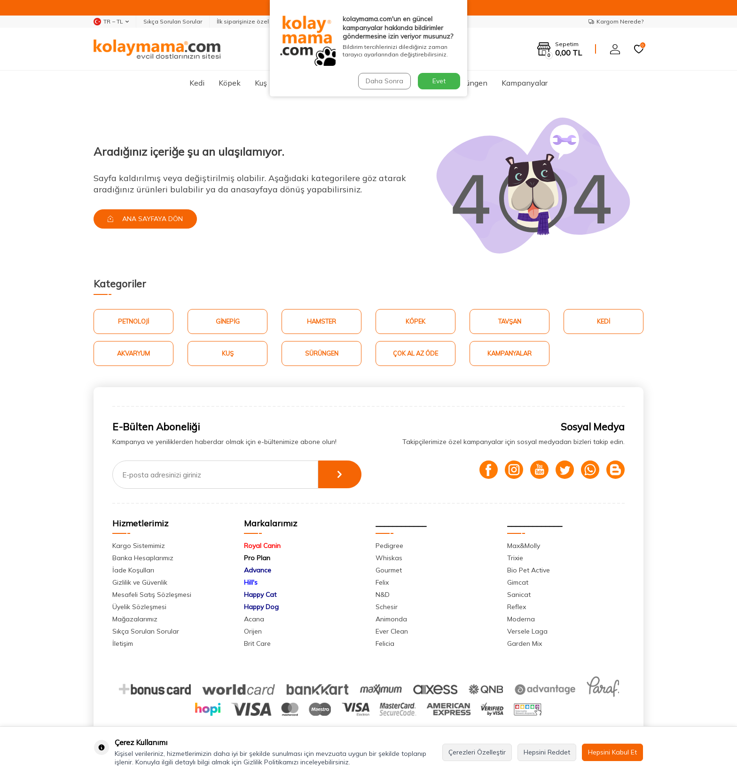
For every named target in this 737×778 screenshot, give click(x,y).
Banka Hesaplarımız (142, 558)
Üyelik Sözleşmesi (139, 607)
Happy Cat (260, 595)
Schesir (387, 607)
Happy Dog (261, 607)
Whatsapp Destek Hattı (410, 21)
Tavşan (387, 82)
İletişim (122, 644)
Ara (451, 48)
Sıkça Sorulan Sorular (172, 21)
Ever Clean (392, 631)
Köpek (230, 82)
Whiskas (389, 558)
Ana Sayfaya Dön (145, 218)
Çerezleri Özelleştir (477, 752)
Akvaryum (298, 82)
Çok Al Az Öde (415, 353)
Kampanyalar (525, 82)
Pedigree (389, 546)
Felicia (385, 644)
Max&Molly (523, 546)
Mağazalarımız (134, 619)
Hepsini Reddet (547, 752)
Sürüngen (471, 82)
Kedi (196, 82)
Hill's (251, 583)
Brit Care (257, 644)
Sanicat (519, 595)
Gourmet (389, 570)
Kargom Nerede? (615, 21)
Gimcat (517, 583)
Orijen (253, 631)
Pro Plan (257, 558)
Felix (382, 583)
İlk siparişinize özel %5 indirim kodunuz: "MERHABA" (288, 21)
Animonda (391, 619)
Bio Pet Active (528, 570)
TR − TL (111, 21)
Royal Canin (262, 546)
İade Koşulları (133, 570)
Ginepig (427, 82)
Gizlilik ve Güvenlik (139, 583)
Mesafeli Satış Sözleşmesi (151, 595)
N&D (383, 595)
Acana (254, 619)
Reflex (516, 607)
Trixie (515, 558)
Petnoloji (133, 321)
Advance (257, 570)
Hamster (345, 82)
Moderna (521, 619)
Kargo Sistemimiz (138, 546)
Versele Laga (527, 631)
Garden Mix (524, 644)
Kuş (261, 82)
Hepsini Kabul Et (612, 752)
